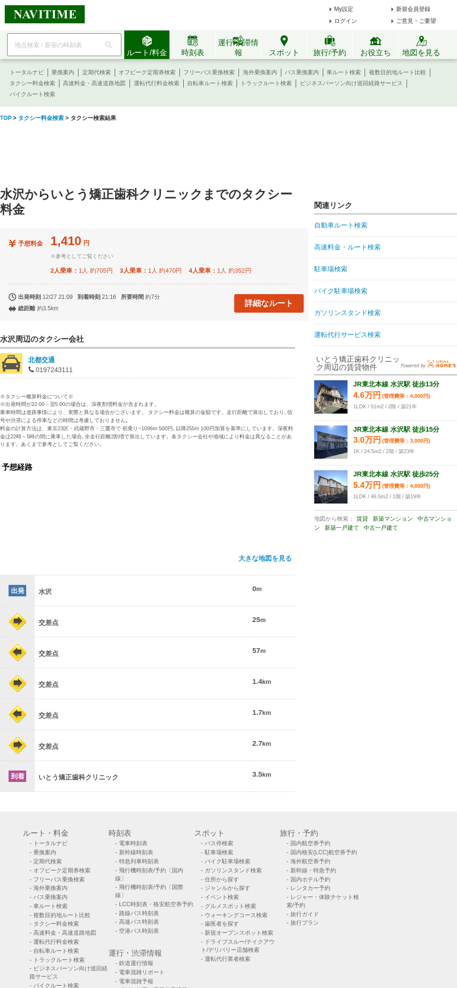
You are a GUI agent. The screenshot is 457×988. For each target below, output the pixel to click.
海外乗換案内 (260, 72)
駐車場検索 (331, 269)
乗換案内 (62, 72)
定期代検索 (96, 72)
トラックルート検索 (266, 83)
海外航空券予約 (310, 861)
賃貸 (362, 518)
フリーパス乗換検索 (209, 72)
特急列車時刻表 (139, 861)
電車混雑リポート (142, 972)
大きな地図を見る (265, 558)
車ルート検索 (344, 72)
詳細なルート (269, 303)
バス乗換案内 (302, 72)
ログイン (345, 21)
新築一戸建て (342, 527)
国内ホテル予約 (310, 879)
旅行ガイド (304, 914)
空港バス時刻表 (139, 931)
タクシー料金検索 (32, 83)
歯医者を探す (222, 923)
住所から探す (222, 879)
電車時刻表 (133, 843)
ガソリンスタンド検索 (347, 312)
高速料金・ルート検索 (347, 247)
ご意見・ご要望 (416, 21)
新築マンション (393, 518)
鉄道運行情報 (136, 963)
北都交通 (41, 360)
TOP (5, 118)
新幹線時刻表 (136, 852)
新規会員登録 (413, 9)
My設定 (343, 9)
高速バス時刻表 (139, 922)
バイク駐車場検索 (341, 291)
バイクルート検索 (32, 94)
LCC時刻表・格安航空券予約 (156, 904)
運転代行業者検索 (227, 959)
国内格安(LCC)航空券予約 (323, 852)
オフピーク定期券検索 (147, 72)
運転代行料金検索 (156, 83)
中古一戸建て (381, 527)
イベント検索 (222, 897)
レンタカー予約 (310, 888)
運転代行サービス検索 (347, 334)
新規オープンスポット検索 (239, 932)
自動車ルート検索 (341, 225)
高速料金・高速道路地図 (94, 83)
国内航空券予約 (310, 843)
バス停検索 (219, 843)
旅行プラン (304, 922)
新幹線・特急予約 (313, 870)
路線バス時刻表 (139, 913)
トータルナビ (27, 72)
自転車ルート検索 (210, 83)
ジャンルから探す (227, 888)
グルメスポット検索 (230, 906)
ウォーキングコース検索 (236, 915)
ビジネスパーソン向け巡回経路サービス (351, 83)
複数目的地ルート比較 (397, 72)
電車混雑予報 (136, 981)
